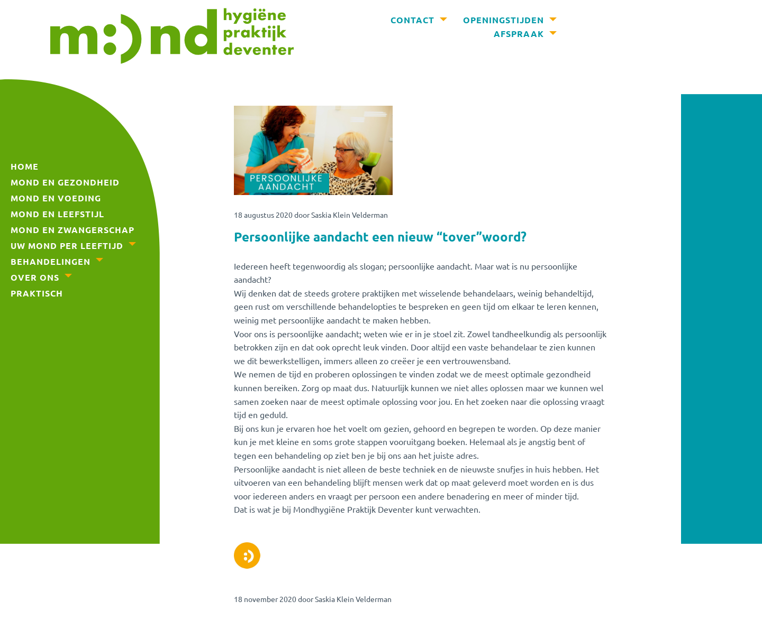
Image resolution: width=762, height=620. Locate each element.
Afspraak (519, 33)
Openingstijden (503, 19)
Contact (412, 19)
